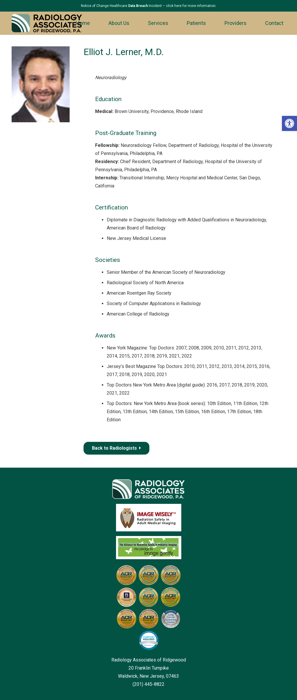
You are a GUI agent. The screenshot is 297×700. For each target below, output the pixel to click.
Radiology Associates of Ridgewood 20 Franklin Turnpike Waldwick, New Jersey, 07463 (148, 668)
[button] (289, 123)
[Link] (47, 23)
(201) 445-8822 (148, 684)
